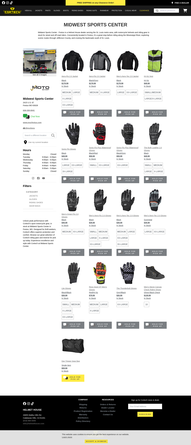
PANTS (47, 10)
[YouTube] (44, 179)
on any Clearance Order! (95, 3)
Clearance (144, 10)
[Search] (53, 135)
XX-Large (67, 105)
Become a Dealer (107, 411)
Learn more (67, 437)
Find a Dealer (180, 3)
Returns (83, 408)
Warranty (83, 415)
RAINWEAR (104, 10)
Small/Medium (153, 92)
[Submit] (157, 10)
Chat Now (31, 116)
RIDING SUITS (91, 10)
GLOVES (57, 10)
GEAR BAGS (34, 206)
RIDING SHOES (77, 10)
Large (76, 92)
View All (28, 10)
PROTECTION (117, 10)
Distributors (83, 418)
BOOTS (66, 10)
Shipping (83, 404)
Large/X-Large (153, 99)
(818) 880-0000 (29, 421)
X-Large (67, 99)
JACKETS (38, 10)
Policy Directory (83, 421)
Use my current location (36, 142)
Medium (66, 92)
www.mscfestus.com (32, 123)
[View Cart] (185, 11)
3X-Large (67, 171)
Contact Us (108, 415)
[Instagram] (7, 3)
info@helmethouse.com (33, 424)
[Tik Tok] (11, 3)
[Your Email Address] (145, 406)
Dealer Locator (108, 408)
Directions (29, 128)
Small (93, 165)
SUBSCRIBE (145, 414)
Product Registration (83, 411)
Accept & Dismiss (96, 441)
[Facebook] (3, 3)
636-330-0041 (29, 110)
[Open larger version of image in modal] (39, 62)
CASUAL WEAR (130, 10)
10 (146, 304)
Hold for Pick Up (72, 113)
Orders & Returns (108, 404)
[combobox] (166, 10)
